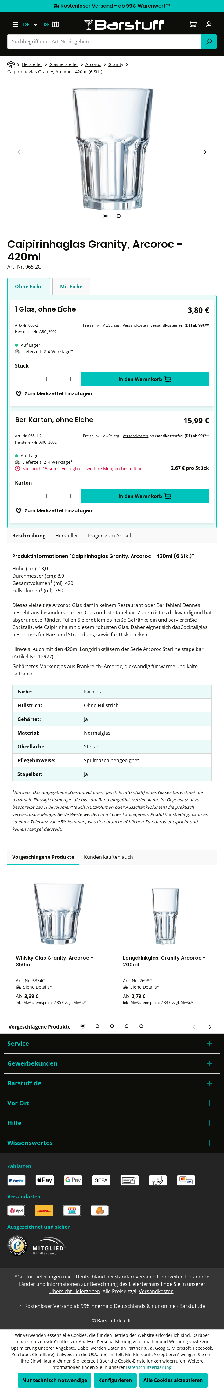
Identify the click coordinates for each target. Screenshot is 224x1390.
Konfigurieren (115, 1380)
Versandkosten (135, 325)
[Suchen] (209, 41)
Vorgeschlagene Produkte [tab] (43, 857)
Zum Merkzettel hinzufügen (53, 393)
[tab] (105, 216)
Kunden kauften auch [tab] (108, 857)
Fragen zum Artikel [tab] (109, 535)
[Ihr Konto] (209, 24)
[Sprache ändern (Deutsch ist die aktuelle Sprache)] (33, 24)
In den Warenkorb (144, 379)
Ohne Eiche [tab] (28, 286)
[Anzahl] (46, 379)
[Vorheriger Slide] (19, 152)
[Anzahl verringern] (22, 379)
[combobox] (104, 41)
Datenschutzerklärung (149, 1367)
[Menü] (15, 24)
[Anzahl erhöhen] (70, 379)
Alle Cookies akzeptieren (173, 1380)
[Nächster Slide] (204, 152)
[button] (112, 1043)
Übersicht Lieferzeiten (74, 1291)
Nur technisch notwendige (54, 1380)
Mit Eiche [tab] (71, 286)
